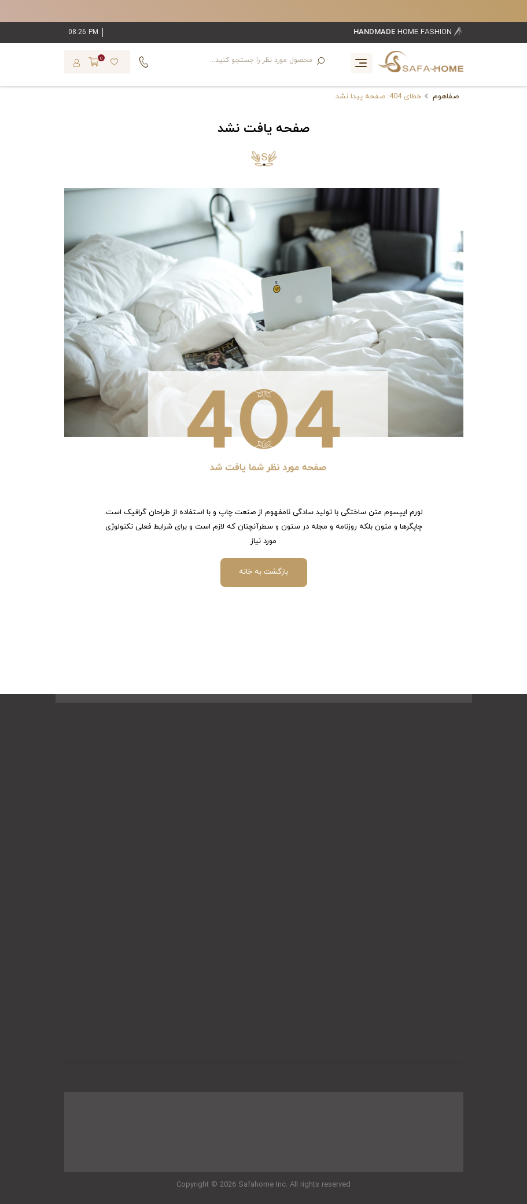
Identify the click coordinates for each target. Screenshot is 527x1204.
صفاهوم (446, 96)
